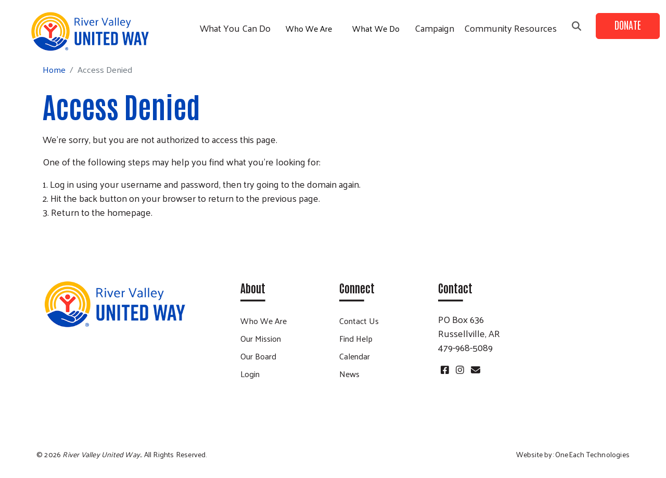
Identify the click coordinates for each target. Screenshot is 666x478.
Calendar (354, 356)
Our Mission (260, 338)
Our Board (258, 356)
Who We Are (309, 28)
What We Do (376, 28)
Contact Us (359, 320)
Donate (627, 24)
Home (54, 69)
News (349, 373)
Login (250, 373)
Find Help (356, 338)
